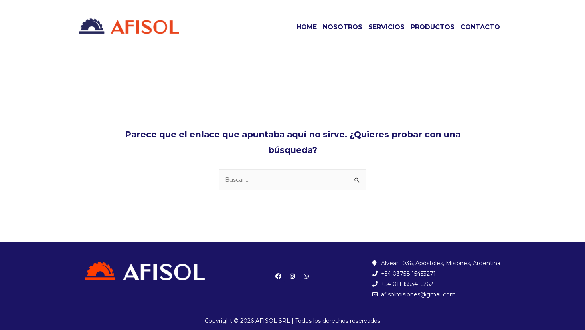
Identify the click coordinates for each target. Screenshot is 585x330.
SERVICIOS (386, 27)
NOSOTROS (342, 27)
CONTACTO (480, 27)
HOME (306, 27)
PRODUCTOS (433, 27)
